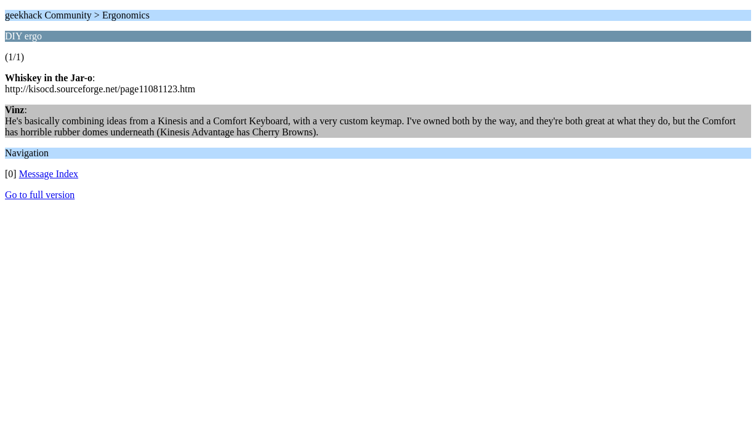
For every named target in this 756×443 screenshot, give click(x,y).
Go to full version (39, 195)
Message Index (48, 174)
